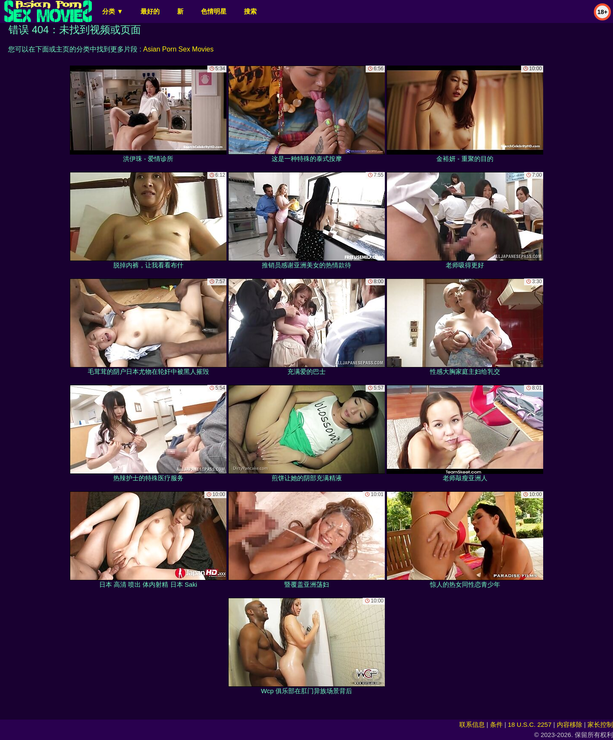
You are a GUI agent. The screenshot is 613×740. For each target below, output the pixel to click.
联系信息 (472, 724)
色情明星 (213, 11)
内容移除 (569, 724)
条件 (496, 724)
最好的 (150, 11)
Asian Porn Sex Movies (178, 49)
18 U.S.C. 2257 (530, 724)
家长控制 (600, 724)
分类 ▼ (112, 11)
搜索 (250, 11)
